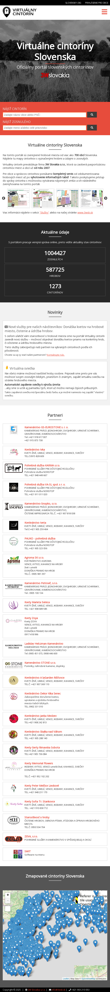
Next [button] (105, 198)
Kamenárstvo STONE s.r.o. (40, 662)
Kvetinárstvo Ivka (34, 449)
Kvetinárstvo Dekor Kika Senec (42, 693)
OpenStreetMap (88, 979)
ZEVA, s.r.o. (31, 836)
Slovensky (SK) (73, 2)
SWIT (27, 851)
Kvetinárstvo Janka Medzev (40, 715)
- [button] (7, 900)
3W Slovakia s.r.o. (37, 989)
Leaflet (66, 979)
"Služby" (44, 212)
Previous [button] (3, 198)
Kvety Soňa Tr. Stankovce (39, 801)
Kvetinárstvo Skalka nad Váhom (43, 731)
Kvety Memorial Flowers (38, 763)
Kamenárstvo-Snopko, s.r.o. (40, 503)
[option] (18, 198)
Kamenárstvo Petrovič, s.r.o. (41, 583)
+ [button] (8, 895)
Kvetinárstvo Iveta (35, 522)
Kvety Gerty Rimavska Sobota (42, 747)
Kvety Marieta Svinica (37, 602)
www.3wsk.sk (85, 212)
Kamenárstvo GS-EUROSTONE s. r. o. (46, 427)
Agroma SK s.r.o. (34, 557)
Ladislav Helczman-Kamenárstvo (43, 643)
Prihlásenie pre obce (96, 2)
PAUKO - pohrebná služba (39, 538)
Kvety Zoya (31, 618)
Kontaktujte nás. (56, 354)
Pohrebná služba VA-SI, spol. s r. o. (44, 484)
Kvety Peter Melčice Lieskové (41, 785)
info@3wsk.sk (58, 989)
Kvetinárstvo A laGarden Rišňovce (44, 677)
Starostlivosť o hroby (36, 817)
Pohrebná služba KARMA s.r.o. (42, 465)
